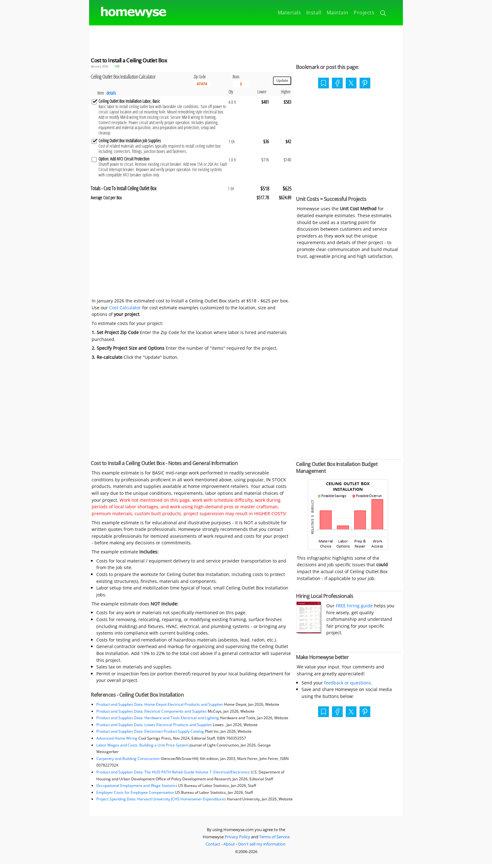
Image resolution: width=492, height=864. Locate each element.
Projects (364, 12)
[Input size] (241, 84)
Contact (213, 844)
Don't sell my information (262, 844)
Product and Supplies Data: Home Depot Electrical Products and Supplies (159, 704)
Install (314, 12)
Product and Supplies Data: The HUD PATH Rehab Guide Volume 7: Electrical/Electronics (173, 772)
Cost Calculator (125, 308)
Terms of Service (274, 837)
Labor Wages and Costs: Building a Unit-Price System (142, 745)
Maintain (338, 12)
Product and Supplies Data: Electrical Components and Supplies (152, 711)
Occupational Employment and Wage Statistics (136, 785)
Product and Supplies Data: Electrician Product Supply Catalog (150, 731)
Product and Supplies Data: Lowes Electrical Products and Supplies (154, 724)
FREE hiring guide (353, 606)
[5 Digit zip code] (202, 84)
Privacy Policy (237, 837)
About (229, 844)
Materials (289, 12)
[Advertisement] (246, 39)
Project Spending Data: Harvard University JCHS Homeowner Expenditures (161, 799)
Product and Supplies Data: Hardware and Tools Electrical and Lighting (157, 717)
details (111, 93)
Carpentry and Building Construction (128, 758)
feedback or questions (347, 683)
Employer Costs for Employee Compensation (135, 792)
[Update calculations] (282, 80)
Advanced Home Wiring (116, 738)
